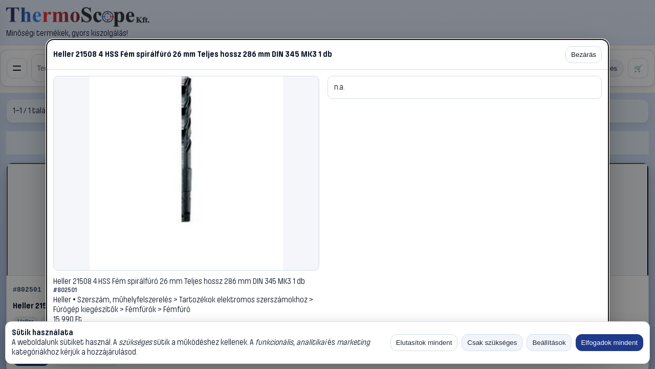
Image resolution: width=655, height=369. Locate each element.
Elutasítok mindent (424, 342)
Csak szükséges (492, 342)
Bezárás (583, 54)
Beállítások (548, 342)
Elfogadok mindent (609, 342)
